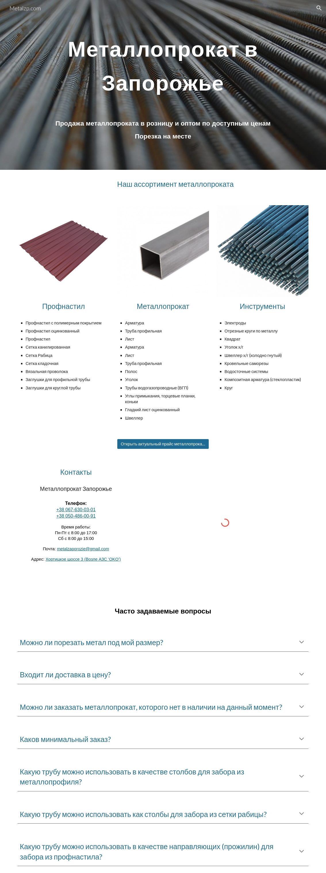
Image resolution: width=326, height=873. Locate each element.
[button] (319, 8)
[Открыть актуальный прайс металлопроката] (163, 444)
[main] (162, 61)
